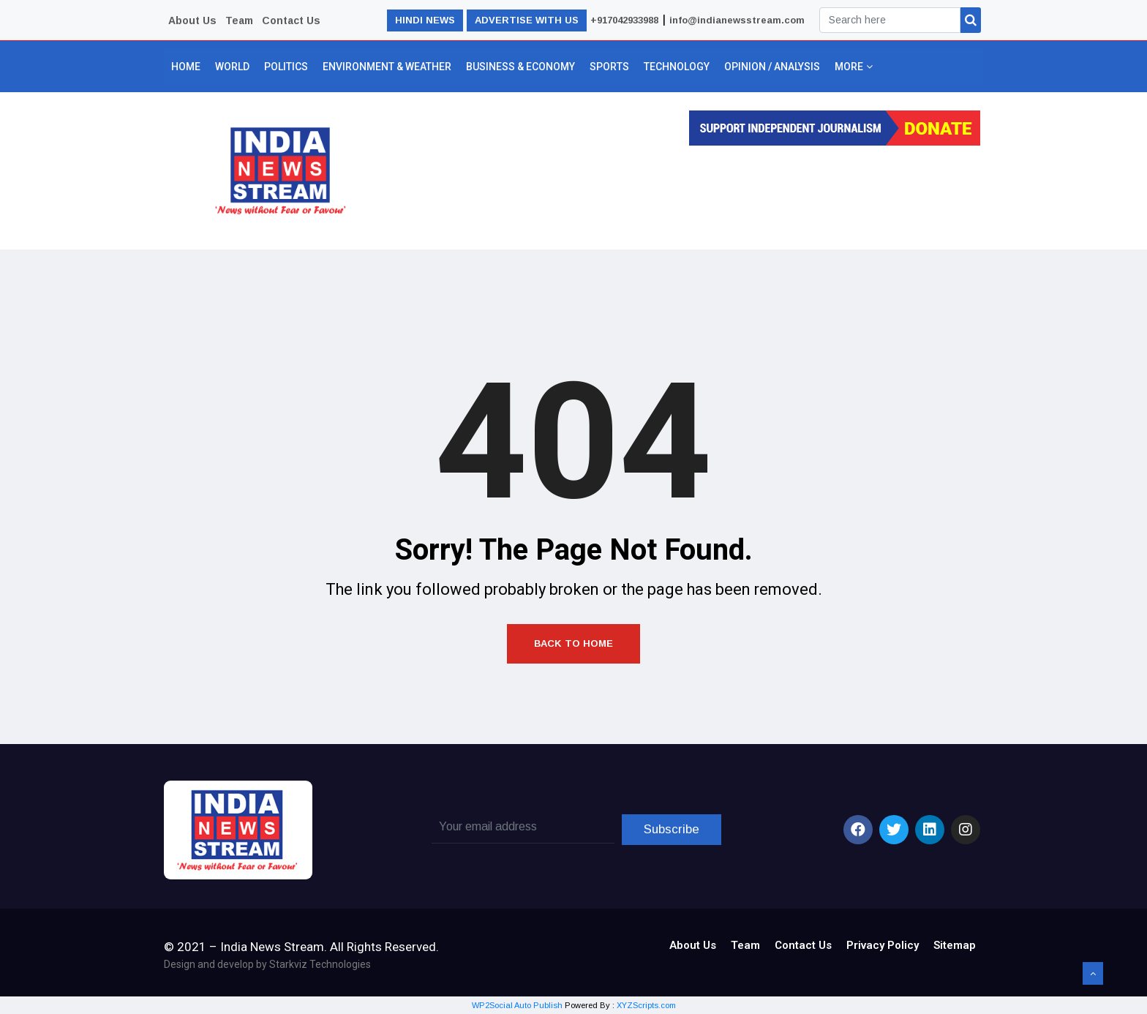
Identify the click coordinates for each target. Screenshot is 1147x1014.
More (852, 66)
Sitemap (954, 945)
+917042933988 (624, 20)
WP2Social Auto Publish (517, 1005)
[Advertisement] (677, 193)
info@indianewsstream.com (737, 20)
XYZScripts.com (646, 1005)
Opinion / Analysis (772, 66)
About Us (192, 20)
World (232, 66)
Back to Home (573, 643)
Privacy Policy (882, 945)
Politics (286, 66)
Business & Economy (520, 66)
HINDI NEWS (425, 20)
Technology (677, 66)
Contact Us (291, 20)
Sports (609, 66)
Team (239, 20)
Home (185, 66)
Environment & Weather (387, 66)
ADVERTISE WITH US (527, 20)
